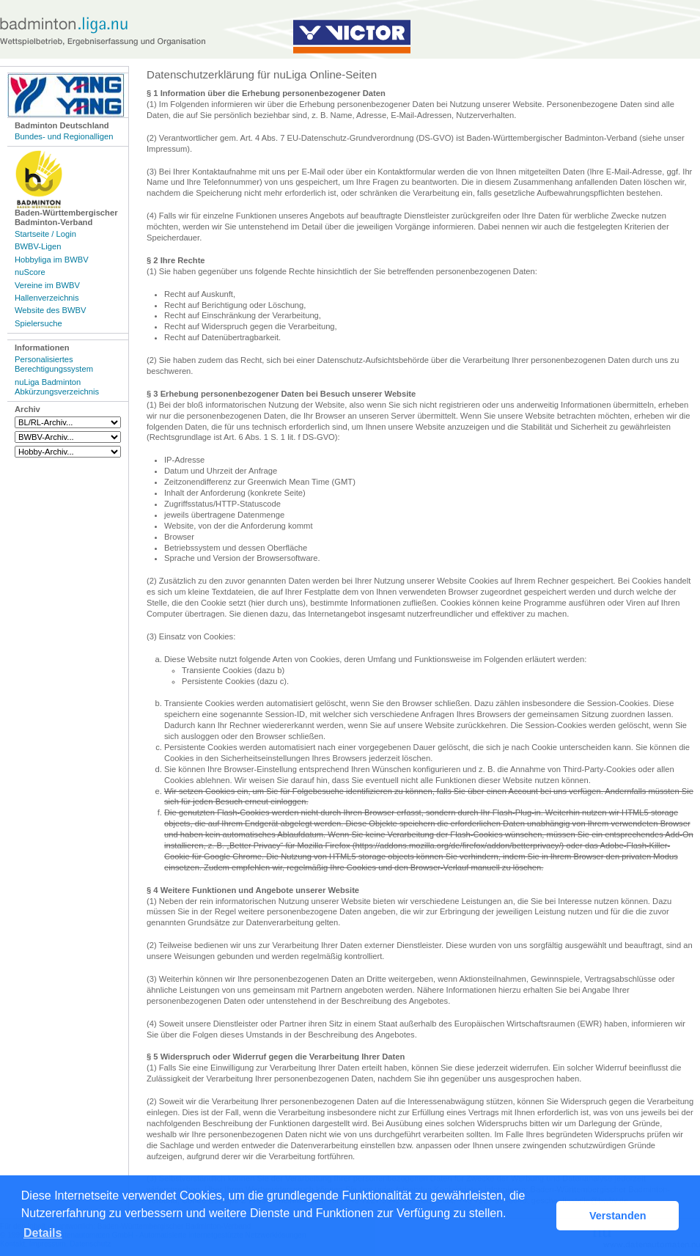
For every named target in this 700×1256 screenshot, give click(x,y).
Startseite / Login (45, 233)
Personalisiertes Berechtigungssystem (54, 364)
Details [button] (42, 1233)
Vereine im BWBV (47, 285)
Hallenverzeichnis (47, 297)
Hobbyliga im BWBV (52, 259)
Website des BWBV (50, 310)
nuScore (30, 272)
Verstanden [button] (617, 1216)
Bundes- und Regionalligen (64, 136)
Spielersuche (38, 323)
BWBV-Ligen (38, 246)
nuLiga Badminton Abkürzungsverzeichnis (57, 387)
